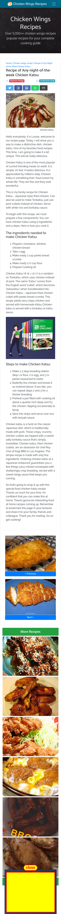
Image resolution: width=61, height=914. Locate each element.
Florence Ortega (17, 80)
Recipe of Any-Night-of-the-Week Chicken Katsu (29, 65)
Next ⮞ (30, 617)
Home (8, 63)
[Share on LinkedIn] (27, 87)
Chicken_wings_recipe (23, 63)
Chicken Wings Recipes (27, 3)
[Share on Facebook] (18, 87)
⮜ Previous (30, 573)
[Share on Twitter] (10, 87)
